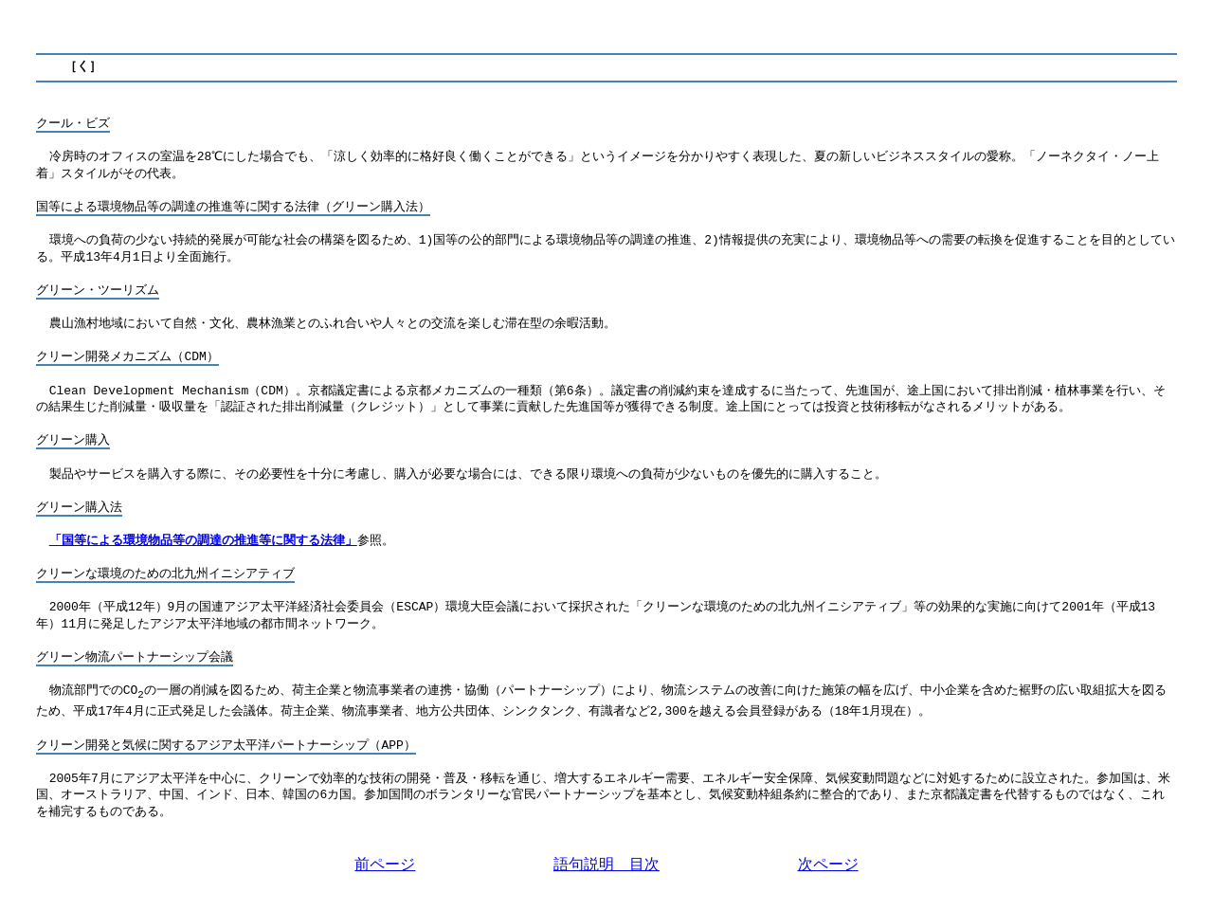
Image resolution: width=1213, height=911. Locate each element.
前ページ (384, 863)
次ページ (828, 863)
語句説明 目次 (606, 863)
